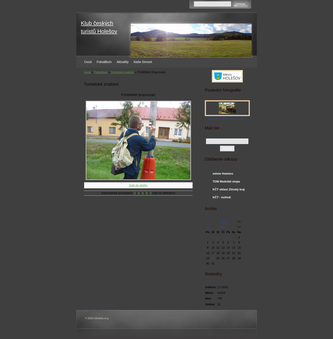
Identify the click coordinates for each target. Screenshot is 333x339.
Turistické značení (122, 72)
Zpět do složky (138, 185)
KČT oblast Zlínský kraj (229, 189)
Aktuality (123, 62)
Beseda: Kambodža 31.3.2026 (227, 118)
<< (207, 221)
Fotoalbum (104, 62)
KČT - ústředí (222, 197)
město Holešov (223, 173)
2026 (223, 227)
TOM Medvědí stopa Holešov (226, 182)
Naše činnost (143, 62)
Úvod (88, 62)
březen (223, 221)
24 (213, 258)
